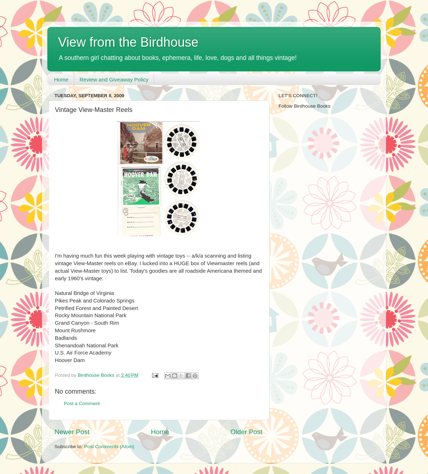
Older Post (246, 432)
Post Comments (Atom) (109, 446)
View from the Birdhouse (128, 42)
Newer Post (72, 432)
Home (61, 79)
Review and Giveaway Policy (114, 79)
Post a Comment (82, 403)
